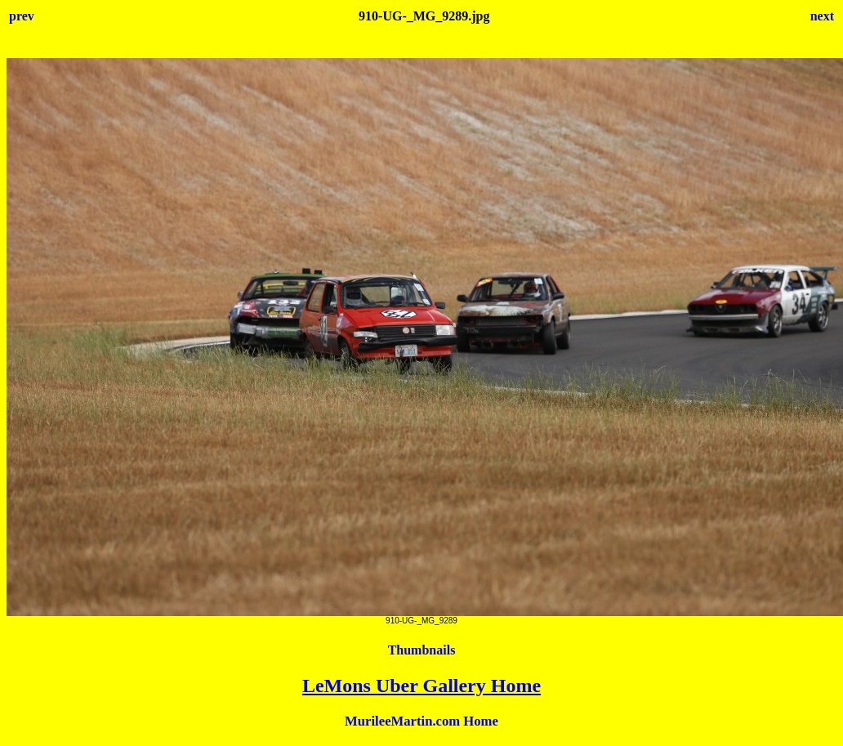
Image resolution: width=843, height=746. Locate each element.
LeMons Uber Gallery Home (421, 685)
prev (21, 16)
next (822, 16)
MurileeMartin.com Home (421, 721)
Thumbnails (422, 650)
